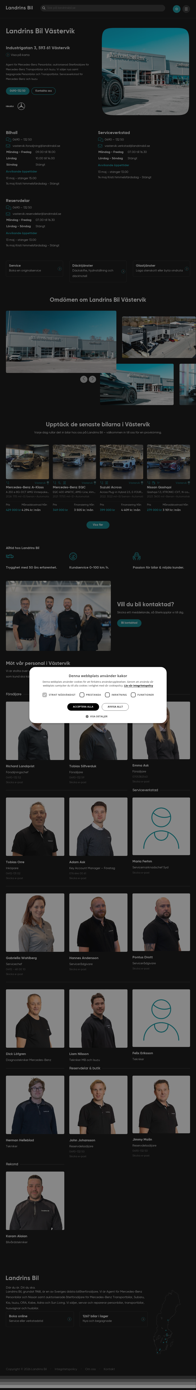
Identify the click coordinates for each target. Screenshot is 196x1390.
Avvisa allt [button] (115, 706)
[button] (98, 716)
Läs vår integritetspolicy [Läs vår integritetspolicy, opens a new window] (138, 685)
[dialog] (98, 695)
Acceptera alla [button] (83, 706)
